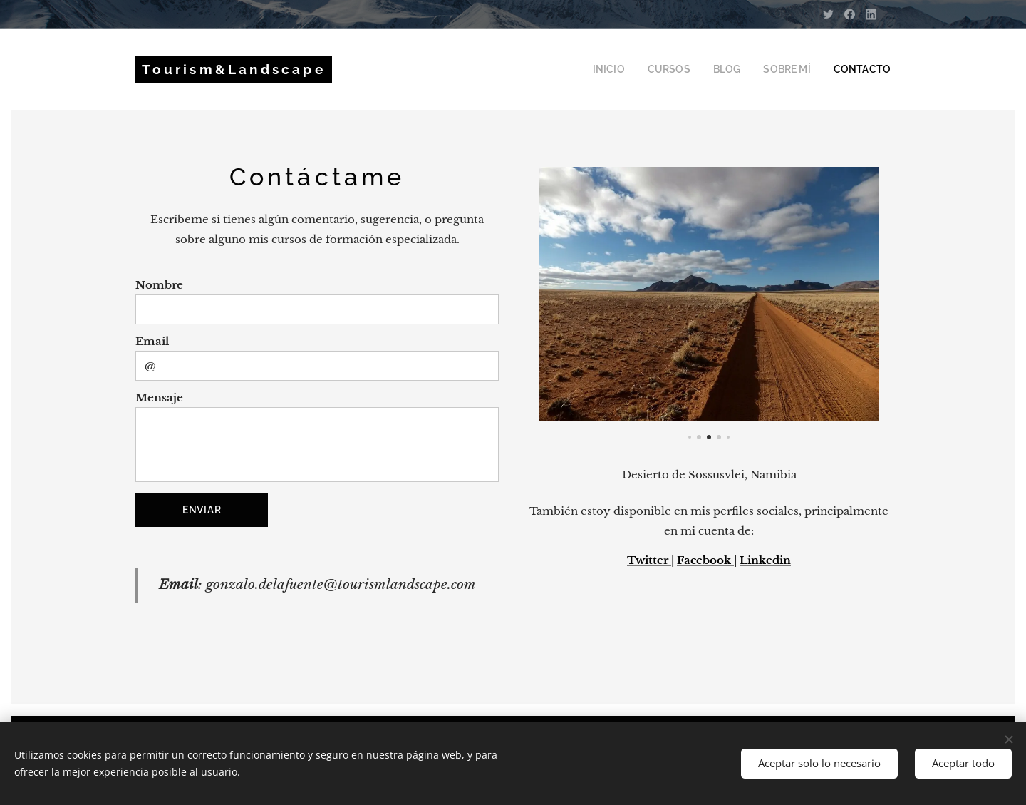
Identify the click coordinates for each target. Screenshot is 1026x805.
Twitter (649, 560)
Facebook (705, 560)
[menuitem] (633, 69)
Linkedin (765, 560)
